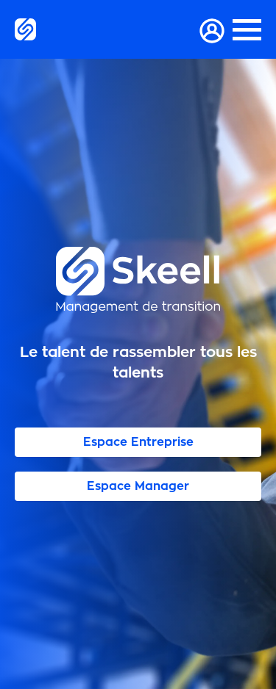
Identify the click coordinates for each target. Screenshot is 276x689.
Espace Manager (138, 486)
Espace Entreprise (138, 442)
